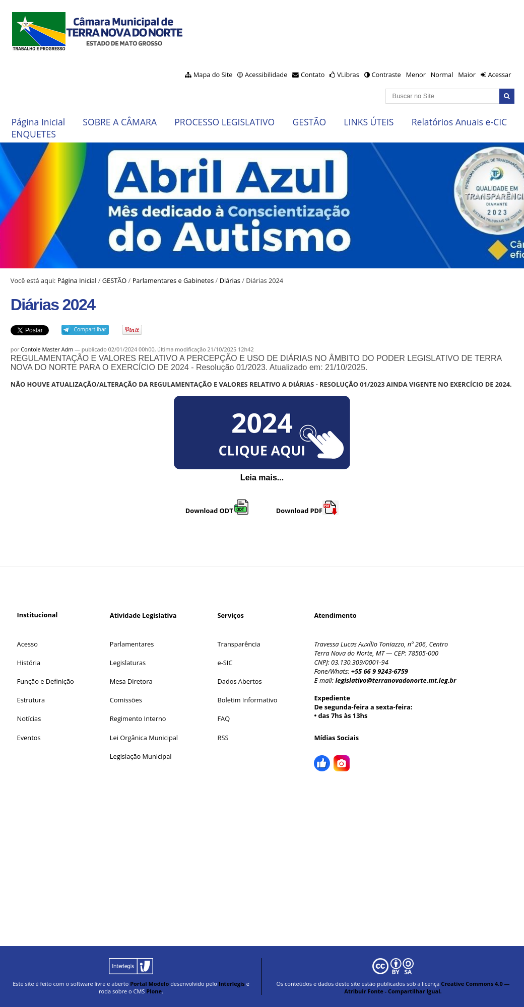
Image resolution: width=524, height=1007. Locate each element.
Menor (415, 74)
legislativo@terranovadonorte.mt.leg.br (395, 680)
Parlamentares (132, 644)
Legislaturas (128, 662)
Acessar (499, 74)
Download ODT (217, 510)
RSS (223, 737)
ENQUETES (33, 134)
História (29, 662)
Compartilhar (90, 329)
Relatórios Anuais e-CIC (459, 122)
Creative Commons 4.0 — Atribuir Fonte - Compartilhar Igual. (426, 987)
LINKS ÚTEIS (369, 122)
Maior (467, 74)
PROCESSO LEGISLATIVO (224, 122)
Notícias (29, 718)
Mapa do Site (213, 74)
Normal (442, 74)
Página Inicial (38, 122)
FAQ (224, 718)
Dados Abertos (240, 681)
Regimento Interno (138, 718)
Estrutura (31, 699)
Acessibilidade (266, 74)
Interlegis (232, 983)
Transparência (239, 644)
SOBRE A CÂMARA (120, 122)
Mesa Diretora (131, 681)
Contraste (386, 74)
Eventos (29, 737)
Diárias (230, 280)
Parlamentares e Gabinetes (173, 280)
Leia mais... (262, 477)
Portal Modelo (149, 983)
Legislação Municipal (141, 756)
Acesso (27, 644)
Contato (313, 74)
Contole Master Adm (47, 349)
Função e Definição (45, 681)
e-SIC (225, 662)
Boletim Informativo (248, 699)
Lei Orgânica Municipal (144, 737)
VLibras (348, 74)
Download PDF (307, 510)
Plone (154, 991)
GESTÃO (309, 122)
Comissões (126, 699)
